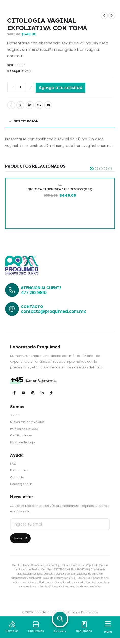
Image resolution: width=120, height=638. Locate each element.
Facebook (11, 105)
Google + (39, 105)
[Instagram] (33, 393)
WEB (28, 71)
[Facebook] (14, 393)
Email (48, 105)
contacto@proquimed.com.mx (53, 311)
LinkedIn (30, 105)
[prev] (104, 15)
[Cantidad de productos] (20, 87)
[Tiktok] (51, 393)
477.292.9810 (33, 293)
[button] (91, 169)
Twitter (20, 105)
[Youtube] (23, 393)
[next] (111, 15)
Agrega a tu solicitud (60, 87)
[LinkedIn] (42, 393)
